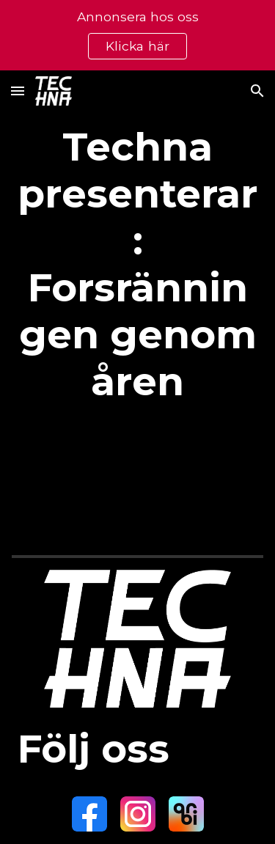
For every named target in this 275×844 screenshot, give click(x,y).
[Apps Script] (138, 479)
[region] (137, 35)
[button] (17, 90)
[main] (138, 264)
